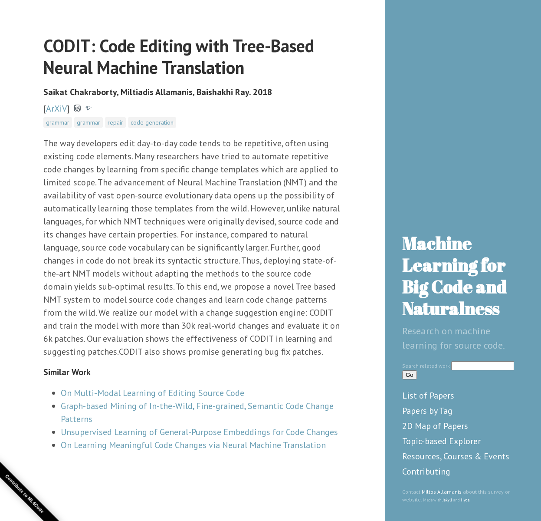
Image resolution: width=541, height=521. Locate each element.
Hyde (465, 500)
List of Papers (428, 395)
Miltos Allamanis (442, 491)
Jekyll (447, 500)
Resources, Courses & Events (455, 456)
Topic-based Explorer (441, 441)
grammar (57, 122)
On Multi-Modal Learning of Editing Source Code (152, 393)
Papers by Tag (427, 410)
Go (409, 375)
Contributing (426, 471)
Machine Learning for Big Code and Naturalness (454, 276)
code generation (152, 122)
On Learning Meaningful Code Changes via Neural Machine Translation (193, 445)
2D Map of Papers (435, 426)
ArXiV (56, 108)
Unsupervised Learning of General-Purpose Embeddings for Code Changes (199, 432)
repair (115, 122)
